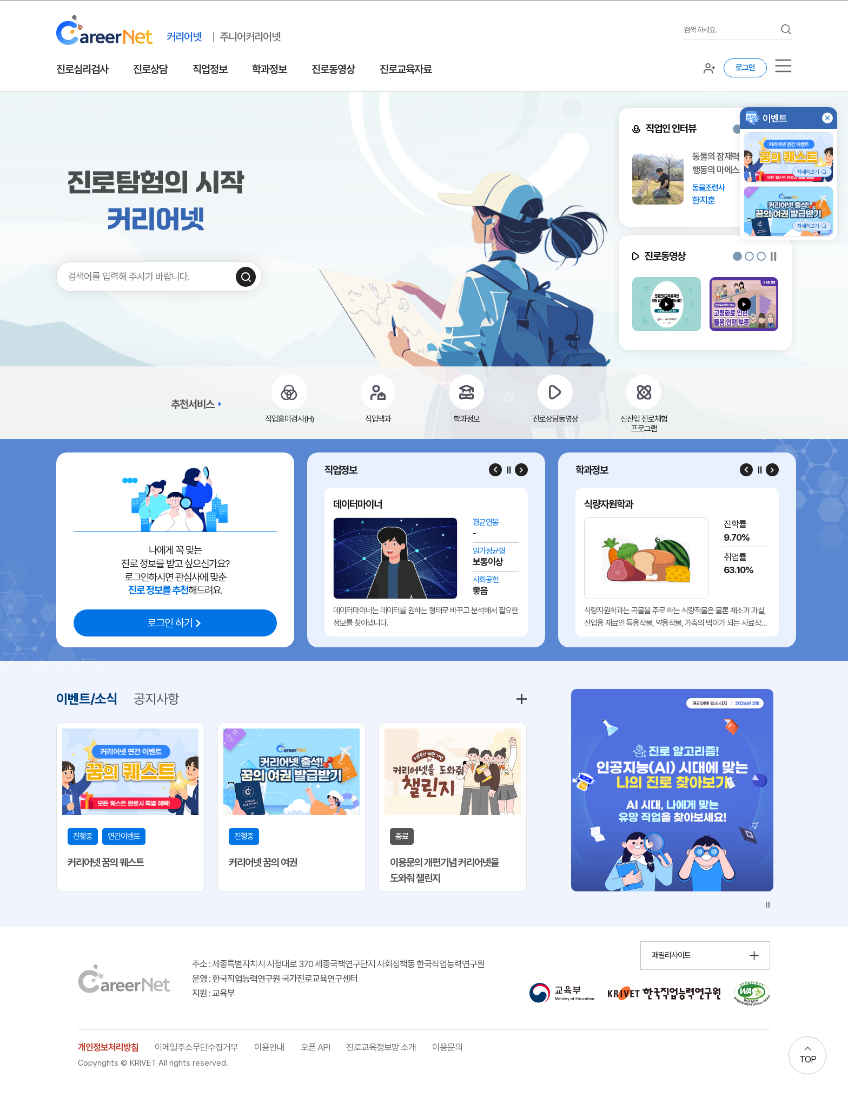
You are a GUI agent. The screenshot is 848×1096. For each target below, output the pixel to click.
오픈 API (315, 1047)
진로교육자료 (406, 69)
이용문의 (447, 1047)
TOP (807, 1059)
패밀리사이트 (671, 955)
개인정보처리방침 (108, 1047)
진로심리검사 (82, 69)
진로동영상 (333, 69)
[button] (737, 129)
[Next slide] (521, 469)
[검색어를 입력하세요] (730, 30)
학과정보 (269, 69)
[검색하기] (246, 277)
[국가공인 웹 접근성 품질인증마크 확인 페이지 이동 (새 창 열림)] (752, 993)
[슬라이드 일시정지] (773, 256)
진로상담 (150, 69)
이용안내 (269, 1047)
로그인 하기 (170, 622)
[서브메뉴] (783, 66)
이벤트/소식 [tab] (86, 699)
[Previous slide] (495, 469)
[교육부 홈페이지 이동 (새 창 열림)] (561, 993)
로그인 (745, 68)
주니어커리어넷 (250, 36)
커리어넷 (184, 36)
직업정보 (210, 69)
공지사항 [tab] (156, 699)
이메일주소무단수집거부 (196, 1047)
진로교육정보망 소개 (381, 1047)
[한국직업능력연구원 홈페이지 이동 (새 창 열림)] (664, 993)
